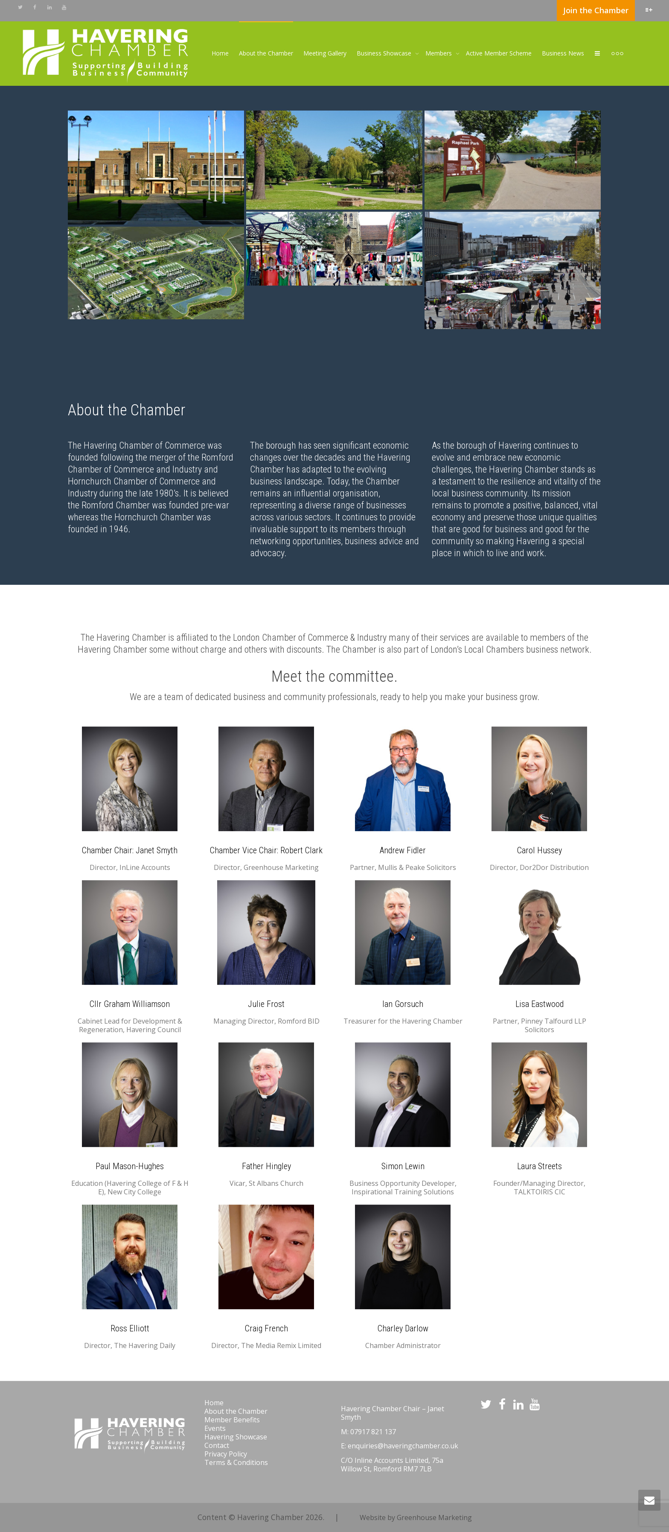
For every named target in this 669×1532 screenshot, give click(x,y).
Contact (216, 1445)
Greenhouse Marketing (434, 1517)
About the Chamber (266, 53)
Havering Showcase (235, 1437)
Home (220, 53)
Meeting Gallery (324, 53)
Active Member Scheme (499, 53)
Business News (563, 53)
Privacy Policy (225, 1454)
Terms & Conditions (236, 1462)
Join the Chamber (595, 10)
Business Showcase (385, 53)
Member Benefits (232, 1419)
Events (215, 1428)
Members (439, 53)
